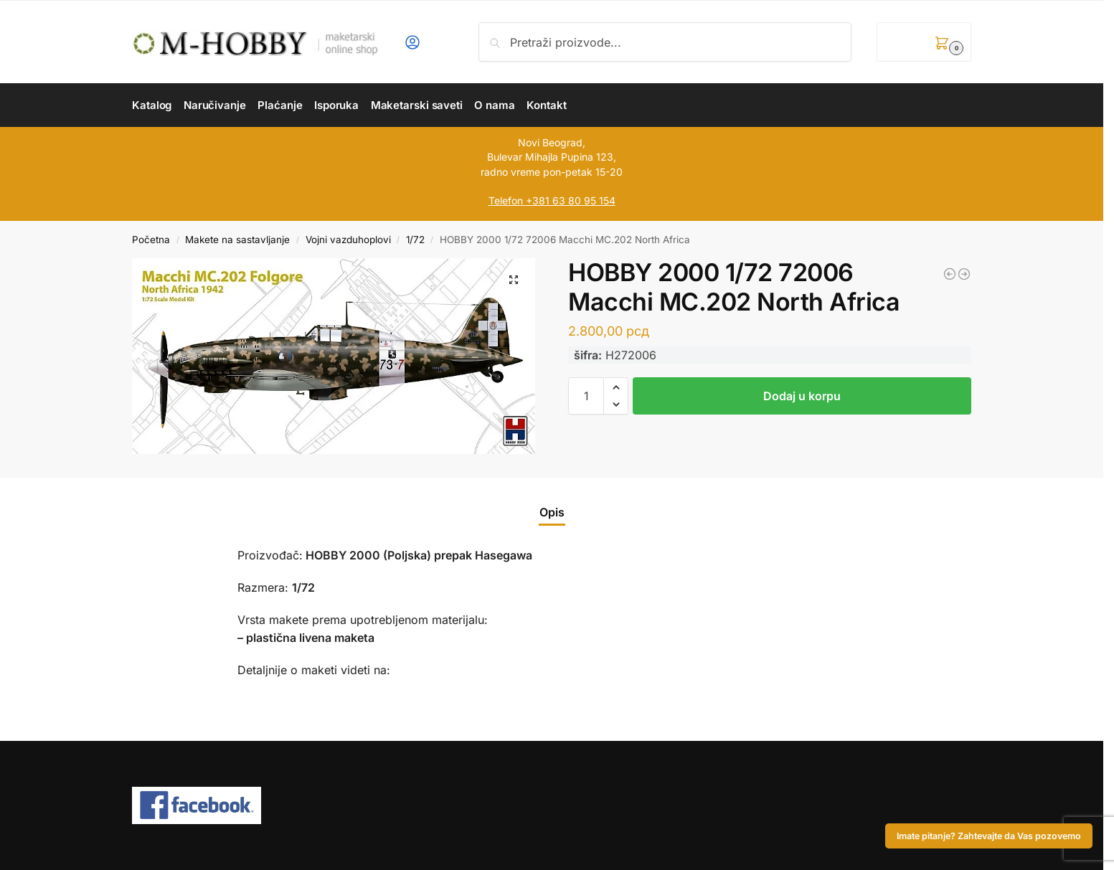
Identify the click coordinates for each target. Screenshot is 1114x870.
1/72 (415, 239)
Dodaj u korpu (802, 396)
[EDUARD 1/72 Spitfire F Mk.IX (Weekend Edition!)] (950, 274)
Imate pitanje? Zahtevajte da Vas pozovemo (989, 836)
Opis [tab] (552, 512)
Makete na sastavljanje (237, 239)
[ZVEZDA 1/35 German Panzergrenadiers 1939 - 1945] (964, 274)
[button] (924, 42)
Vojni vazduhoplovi (348, 239)
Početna (151, 239)
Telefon (505, 200)
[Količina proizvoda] (586, 396)
